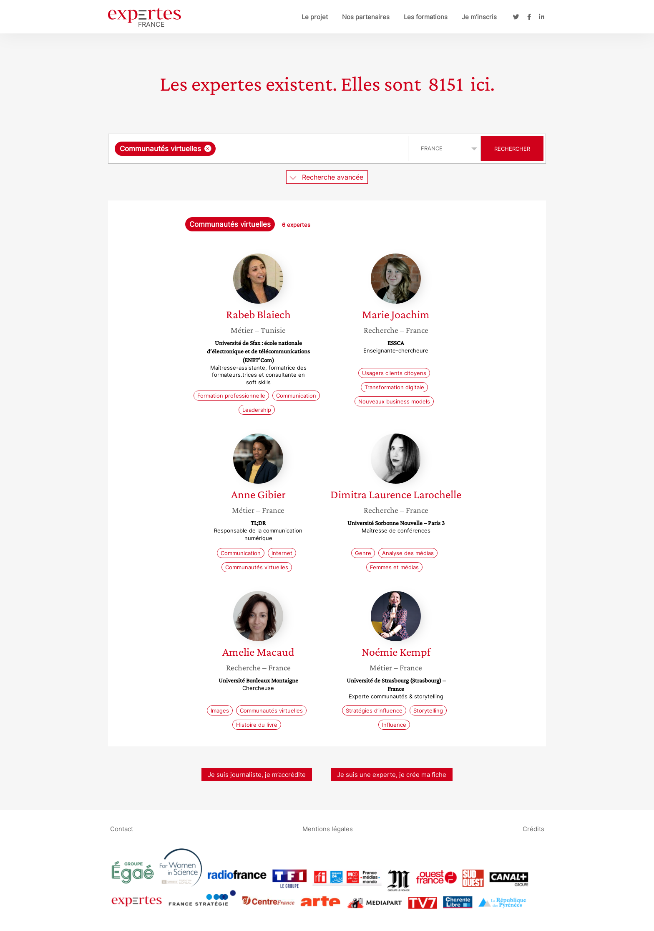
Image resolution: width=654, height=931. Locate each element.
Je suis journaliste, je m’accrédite (257, 775)
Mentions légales (327, 829)
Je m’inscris (479, 17)
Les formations (426, 17)
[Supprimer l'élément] (207, 148)
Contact (121, 829)
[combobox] (259, 148)
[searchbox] (303, 148)
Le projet (315, 17)
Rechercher (512, 148)
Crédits (533, 829)
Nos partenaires (366, 17)
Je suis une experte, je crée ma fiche (391, 775)
